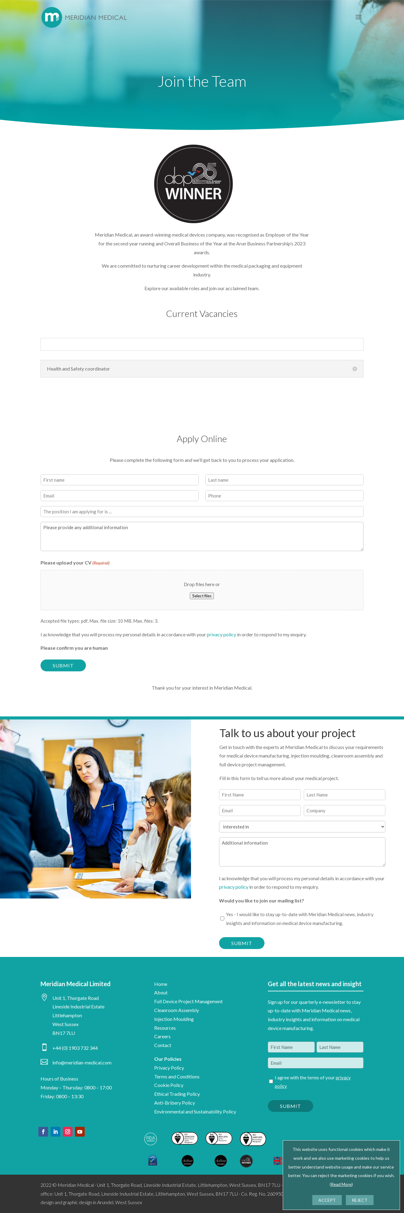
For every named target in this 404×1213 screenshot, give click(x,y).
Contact (162, 1045)
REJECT (359, 1200)
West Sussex (65, 1024)
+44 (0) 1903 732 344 (75, 1048)
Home (160, 984)
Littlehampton (67, 1015)
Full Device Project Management (188, 1001)
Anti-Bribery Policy (174, 1103)
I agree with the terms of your (313, 1082)
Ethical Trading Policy (177, 1094)
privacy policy (221, 634)
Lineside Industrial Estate (78, 1006)
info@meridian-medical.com (82, 1062)
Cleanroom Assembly (176, 1010)
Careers (162, 1036)
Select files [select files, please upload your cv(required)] (201, 595)
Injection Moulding (174, 1019)
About (161, 992)
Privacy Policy (169, 1068)
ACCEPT (327, 1200)
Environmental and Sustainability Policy (195, 1111)
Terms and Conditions (177, 1076)
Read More (341, 1184)
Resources (165, 1028)
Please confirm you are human (74, 648)
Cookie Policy (168, 1085)
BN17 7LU (63, 1033)
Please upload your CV (75, 563)
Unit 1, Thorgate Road (75, 998)
